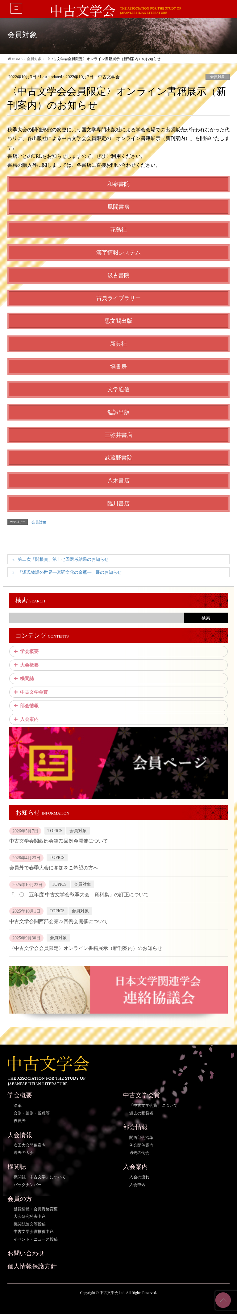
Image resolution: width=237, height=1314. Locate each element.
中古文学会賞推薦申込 (34, 1231)
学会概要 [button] (26, 651)
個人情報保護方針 (32, 1266)
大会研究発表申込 (30, 1216)
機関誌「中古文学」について (40, 1177)
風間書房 (118, 207)
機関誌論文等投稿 (30, 1224)
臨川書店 (118, 503)
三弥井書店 (118, 435)
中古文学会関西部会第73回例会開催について (58, 841)
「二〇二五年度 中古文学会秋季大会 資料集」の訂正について (79, 894)
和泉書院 (118, 184)
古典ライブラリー (118, 298)
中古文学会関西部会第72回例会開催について (58, 921)
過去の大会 (24, 1152)
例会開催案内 (141, 1145)
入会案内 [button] (26, 719)
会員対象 (217, 77)
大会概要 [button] (26, 665)
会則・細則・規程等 (32, 1113)
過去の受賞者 (141, 1113)
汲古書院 (118, 275)
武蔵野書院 (118, 458)
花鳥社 (118, 230)
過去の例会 (139, 1152)
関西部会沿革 (141, 1137)
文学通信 (118, 389)
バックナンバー (28, 1184)
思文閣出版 (118, 321)
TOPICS (55, 830)
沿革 (18, 1105)
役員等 (20, 1120)
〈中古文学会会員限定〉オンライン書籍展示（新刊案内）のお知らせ (85, 948)
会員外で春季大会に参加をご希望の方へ (53, 867)
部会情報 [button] (26, 706)
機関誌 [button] (23, 678)
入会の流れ (139, 1177)
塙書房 (118, 366)
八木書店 (118, 481)
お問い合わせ (25, 1253)
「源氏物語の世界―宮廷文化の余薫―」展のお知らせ (70, 572)
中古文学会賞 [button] (30, 692)
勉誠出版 (118, 412)
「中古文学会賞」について (153, 1105)
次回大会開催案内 (30, 1145)
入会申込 (137, 1184)
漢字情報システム (118, 252)
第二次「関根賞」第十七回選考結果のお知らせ (63, 559)
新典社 (118, 344)
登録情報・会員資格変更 (36, 1209)
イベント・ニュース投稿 (36, 1239)
